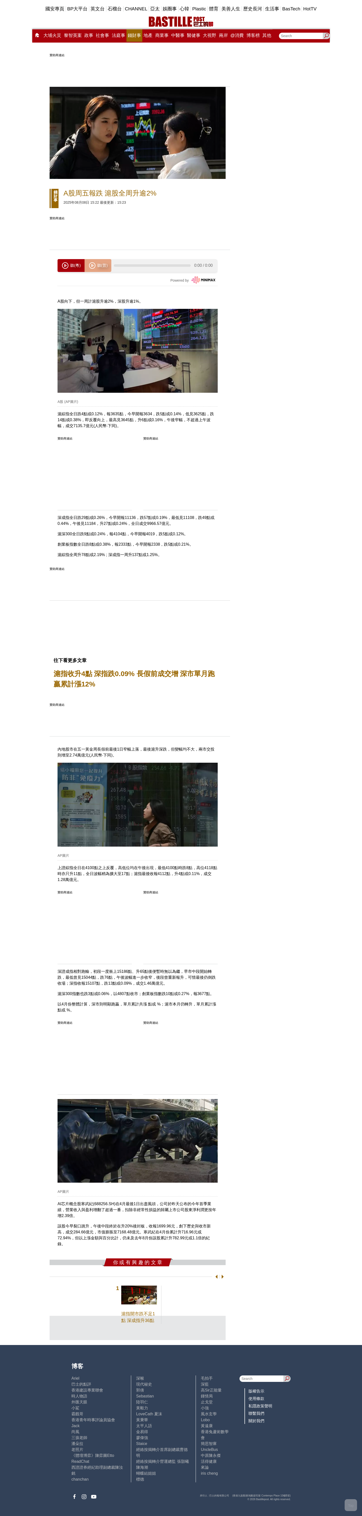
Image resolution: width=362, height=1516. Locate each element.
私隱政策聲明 (260, 1406)
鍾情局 (207, 1396)
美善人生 (230, 8)
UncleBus (209, 1449)
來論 (205, 1467)
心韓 (184, 8)
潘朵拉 (77, 1444)
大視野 (209, 35)
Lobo (205, 1420)
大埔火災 (52, 35)
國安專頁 (54, 8)
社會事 (102, 35)
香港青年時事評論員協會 (93, 1420)
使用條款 (256, 1398)
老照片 (77, 1449)
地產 (148, 35)
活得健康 (209, 1461)
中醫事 (177, 35)
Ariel (75, 1378)
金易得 (142, 1432)
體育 (213, 8)
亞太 (155, 8)
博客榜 (253, 35)
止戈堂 (207, 1402)
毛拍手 (207, 1378)
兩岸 (223, 35)
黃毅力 (142, 1408)
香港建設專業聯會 (87, 1390)
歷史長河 (252, 8)
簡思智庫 (209, 1444)
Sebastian (145, 1396)
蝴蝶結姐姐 (146, 1473)
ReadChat (80, 1461)
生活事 (272, 8)
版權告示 (256, 1391)
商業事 (162, 35)
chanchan (80, 1479)
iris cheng (209, 1473)
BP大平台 (77, 8)
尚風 (75, 1432)
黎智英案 (73, 35)
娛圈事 (170, 8)
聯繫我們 (256, 1413)
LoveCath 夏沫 (149, 1414)
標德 (140, 1479)
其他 (266, 35)
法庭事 (118, 35)
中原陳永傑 (211, 1455)
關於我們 (256, 1421)
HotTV (310, 8)
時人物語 (79, 1396)
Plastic (199, 8)
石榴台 (115, 8)
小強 (205, 1408)
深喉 (140, 1378)
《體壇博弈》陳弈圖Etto (92, 1455)
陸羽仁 (142, 1402)
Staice (141, 1444)
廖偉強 (142, 1438)
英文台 (97, 8)
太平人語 (144, 1426)
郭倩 (140, 1390)
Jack (75, 1426)
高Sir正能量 (211, 1390)
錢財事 (134, 35)
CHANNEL (136, 8)
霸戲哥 (77, 1414)
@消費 (237, 35)
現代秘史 (144, 1384)
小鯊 (75, 1408)
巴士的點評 (81, 1384)
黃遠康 (207, 1426)
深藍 (205, 1384)
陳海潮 (142, 1467)
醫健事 (193, 35)
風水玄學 (209, 1414)
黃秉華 (142, 1420)
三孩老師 (79, 1438)
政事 (88, 35)
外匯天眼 (79, 1402)
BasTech (291, 8)
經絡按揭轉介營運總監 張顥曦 (162, 1461)
